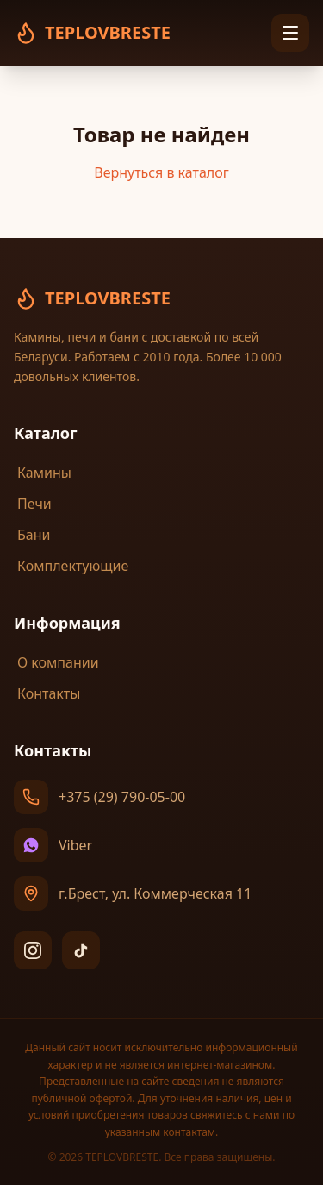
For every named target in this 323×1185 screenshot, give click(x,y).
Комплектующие (71, 565)
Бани (32, 534)
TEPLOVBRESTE (92, 298)
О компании (56, 662)
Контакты (47, 693)
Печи (33, 503)
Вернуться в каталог (161, 172)
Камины (42, 472)
